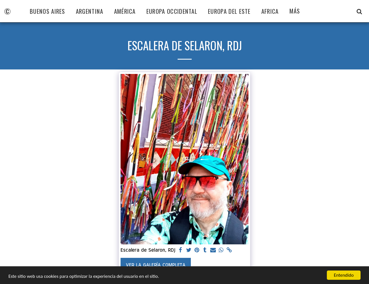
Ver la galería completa (155, 265)
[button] (359, 11)
